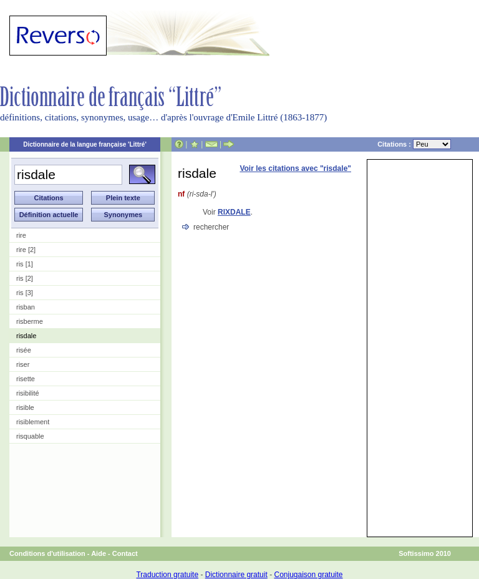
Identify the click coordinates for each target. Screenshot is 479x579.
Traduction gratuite (167, 574)
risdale (26, 335)
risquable (30, 436)
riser (22, 364)
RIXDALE (234, 212)
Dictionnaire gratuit (236, 574)
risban (25, 307)
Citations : (414, 144)
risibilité (27, 393)
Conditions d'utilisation (47, 553)
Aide (98, 553)
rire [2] (26, 249)
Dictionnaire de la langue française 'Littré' (85, 144)
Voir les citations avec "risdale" (295, 168)
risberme (29, 321)
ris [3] (24, 292)
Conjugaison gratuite (308, 574)
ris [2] (24, 278)
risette (25, 378)
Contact (125, 553)
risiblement (32, 422)
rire (21, 235)
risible (25, 407)
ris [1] (24, 264)
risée (23, 350)
